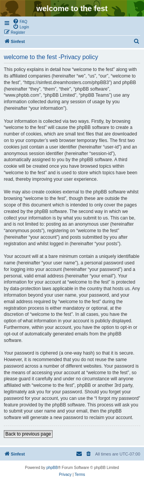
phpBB (52, 467)
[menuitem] (20, 21)
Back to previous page (28, 434)
